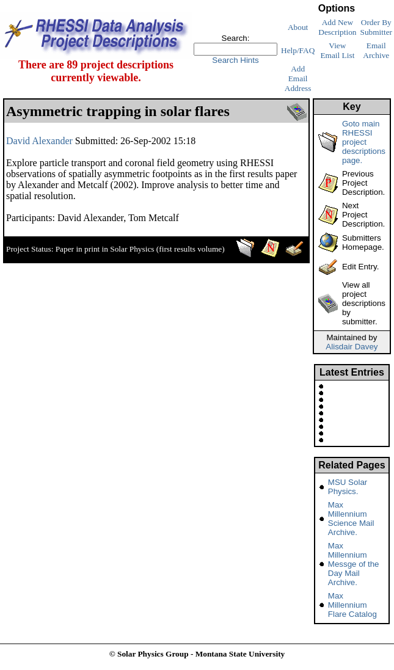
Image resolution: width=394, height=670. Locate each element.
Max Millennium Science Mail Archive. (351, 518)
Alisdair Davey (352, 346)
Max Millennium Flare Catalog (352, 605)
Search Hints (235, 60)
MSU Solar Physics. (347, 487)
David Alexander (39, 141)
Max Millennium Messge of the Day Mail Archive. (353, 564)
